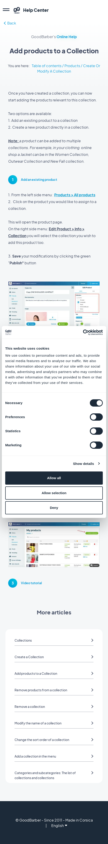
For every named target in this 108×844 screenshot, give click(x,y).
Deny (54, 508)
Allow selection (54, 493)
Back (10, 23)
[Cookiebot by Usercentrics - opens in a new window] (83, 332)
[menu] (6, 10)
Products (72, 65)
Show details (83, 464)
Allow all (54, 478)
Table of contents (46, 65)
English (59, 825)
